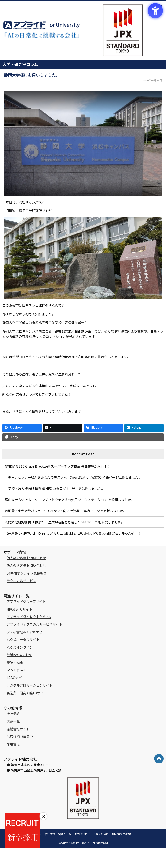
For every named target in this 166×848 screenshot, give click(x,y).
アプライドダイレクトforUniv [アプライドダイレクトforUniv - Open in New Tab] (29, 616)
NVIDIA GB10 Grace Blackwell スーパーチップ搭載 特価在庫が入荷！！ (58, 466)
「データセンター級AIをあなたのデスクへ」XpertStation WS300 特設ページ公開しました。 (73, 477)
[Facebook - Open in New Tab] (22, 428)
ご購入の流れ (101, 834)
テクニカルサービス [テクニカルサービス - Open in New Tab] (21, 580)
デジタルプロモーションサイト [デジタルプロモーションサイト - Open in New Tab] (30, 685)
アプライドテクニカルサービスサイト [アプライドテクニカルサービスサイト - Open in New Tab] (34, 624)
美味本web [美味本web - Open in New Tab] (15, 662)
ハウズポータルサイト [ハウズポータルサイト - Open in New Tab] (23, 639)
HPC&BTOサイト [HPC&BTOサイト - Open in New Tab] (19, 609)
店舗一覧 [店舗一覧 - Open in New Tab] (13, 721)
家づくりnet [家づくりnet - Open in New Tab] (16, 670)
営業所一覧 (64, 834)
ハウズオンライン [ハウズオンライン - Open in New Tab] (20, 647)
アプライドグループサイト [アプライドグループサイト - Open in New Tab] (26, 601)
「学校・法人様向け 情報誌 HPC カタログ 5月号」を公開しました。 (55, 488)
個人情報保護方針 (122, 834)
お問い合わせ (82, 834)
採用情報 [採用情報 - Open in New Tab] (13, 744)
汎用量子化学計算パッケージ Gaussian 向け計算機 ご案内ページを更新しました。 (65, 510)
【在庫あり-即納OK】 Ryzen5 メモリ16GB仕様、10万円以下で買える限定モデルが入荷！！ (73, 533)
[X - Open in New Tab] (62, 428)
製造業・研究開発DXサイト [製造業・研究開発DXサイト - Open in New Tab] (27, 693)
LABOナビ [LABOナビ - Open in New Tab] (14, 677)
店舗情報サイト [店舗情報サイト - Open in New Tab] (18, 729)
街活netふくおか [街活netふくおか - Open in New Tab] (19, 654)
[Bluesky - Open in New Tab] (103, 428)
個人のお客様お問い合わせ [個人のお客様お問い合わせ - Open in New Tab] (26, 557)
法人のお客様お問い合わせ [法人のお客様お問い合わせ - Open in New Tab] (26, 565)
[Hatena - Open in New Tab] (144, 428)
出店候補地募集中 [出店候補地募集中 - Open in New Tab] (20, 736)
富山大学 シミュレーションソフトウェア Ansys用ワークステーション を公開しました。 (69, 499)
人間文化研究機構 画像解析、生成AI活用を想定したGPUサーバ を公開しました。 (64, 522)
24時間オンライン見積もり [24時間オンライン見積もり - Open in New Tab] (26, 573)
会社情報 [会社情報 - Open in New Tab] (13, 713)
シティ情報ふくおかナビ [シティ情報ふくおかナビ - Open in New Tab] (24, 632)
